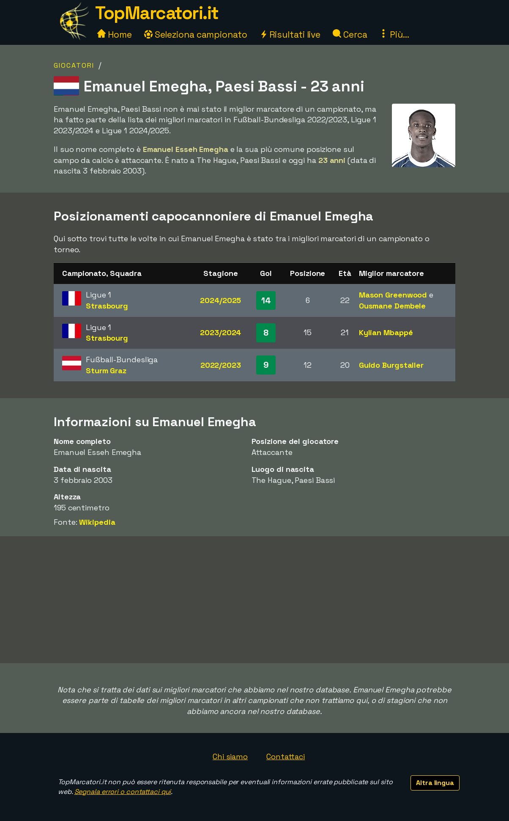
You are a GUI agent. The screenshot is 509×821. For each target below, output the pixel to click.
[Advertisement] (254, 599)
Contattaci (285, 756)
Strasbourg (107, 306)
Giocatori (74, 65)
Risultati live (290, 34)
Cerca (350, 34)
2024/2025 (220, 300)
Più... (394, 34)
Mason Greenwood (393, 295)
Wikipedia (97, 522)
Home (114, 34)
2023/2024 (220, 332)
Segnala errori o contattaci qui (122, 791)
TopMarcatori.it (157, 13)
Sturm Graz (106, 370)
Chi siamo (230, 756)
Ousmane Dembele (392, 306)
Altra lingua (435, 782)
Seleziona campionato (195, 34)
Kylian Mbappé (386, 332)
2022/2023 (220, 365)
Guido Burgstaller (391, 365)
